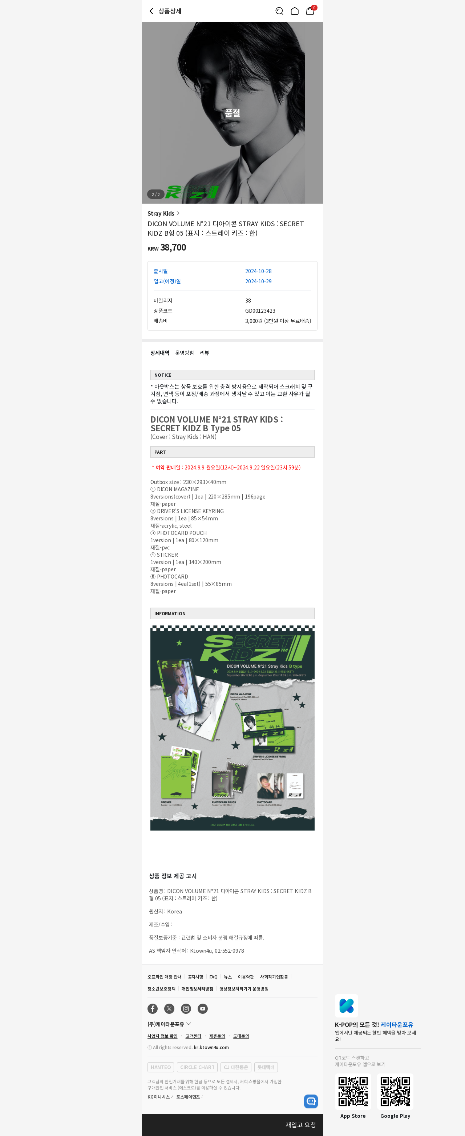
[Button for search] (279, 11)
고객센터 (194, 1036)
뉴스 (228, 976)
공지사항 (196, 976)
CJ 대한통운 (236, 1067)
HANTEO (161, 1067)
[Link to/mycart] (310, 11)
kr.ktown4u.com (211, 1047)
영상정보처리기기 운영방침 (243, 988)
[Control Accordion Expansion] (232, 1024)
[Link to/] (295, 11)
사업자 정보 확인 (162, 1036)
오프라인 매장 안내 (164, 976)
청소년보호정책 (161, 988)
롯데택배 (266, 1067)
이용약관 (246, 976)
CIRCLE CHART (197, 1067)
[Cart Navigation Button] (310, 11)
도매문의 (241, 1036)
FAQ (214, 976)
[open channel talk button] (311, 1101)
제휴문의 (217, 1036)
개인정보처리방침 (198, 988)
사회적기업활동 (274, 976)
